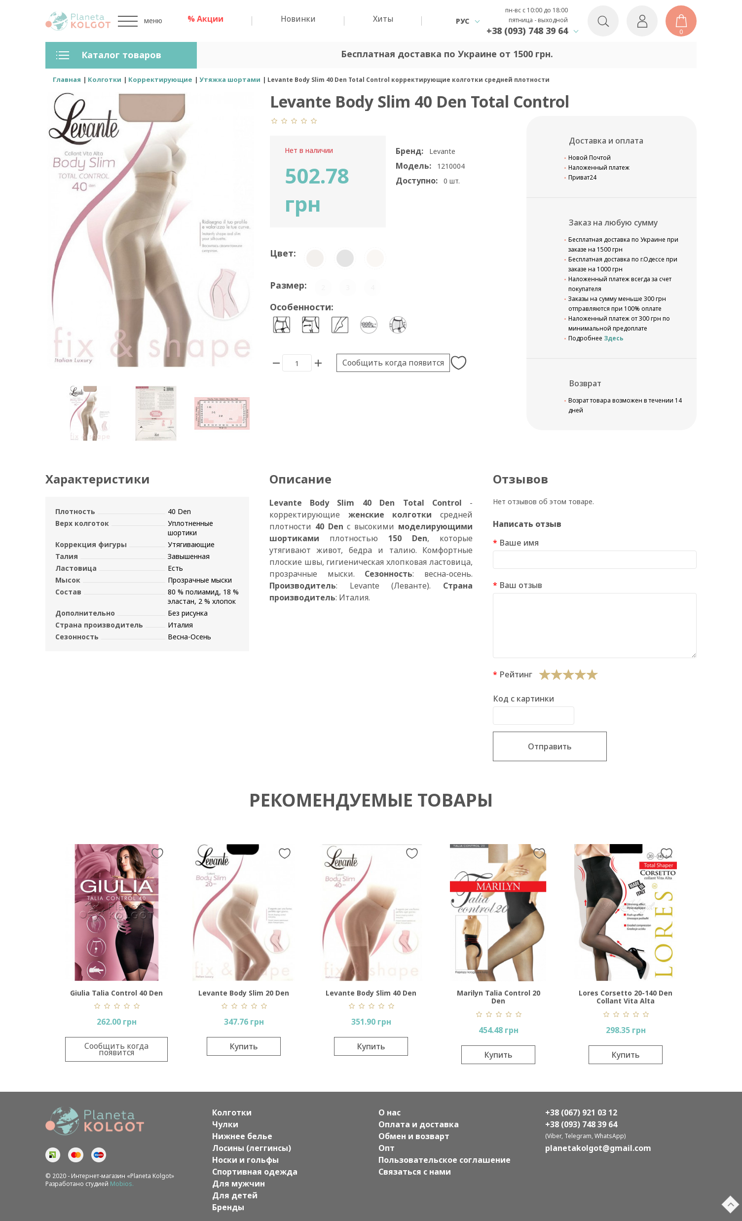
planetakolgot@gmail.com (598, 1148)
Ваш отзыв (520, 585)
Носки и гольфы (245, 1159)
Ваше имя (519, 542)
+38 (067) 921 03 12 (581, 1112)
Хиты (383, 18)
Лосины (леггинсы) (251, 1148)
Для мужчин (238, 1183)
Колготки (232, 1112)
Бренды (228, 1207)
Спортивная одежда (254, 1171)
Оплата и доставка (418, 1124)
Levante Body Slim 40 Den (371, 993)
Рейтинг (515, 674)
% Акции (205, 18)
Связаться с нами (414, 1171)
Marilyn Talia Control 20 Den (498, 997)
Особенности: (302, 307)
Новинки (298, 18)
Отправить (550, 746)
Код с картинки (523, 698)
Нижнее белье (242, 1136)
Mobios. (122, 1184)
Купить (243, 1046)
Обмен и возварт (413, 1136)
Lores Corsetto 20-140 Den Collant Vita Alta (625, 997)
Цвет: (283, 253)
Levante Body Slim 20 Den (243, 993)
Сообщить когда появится (393, 362)
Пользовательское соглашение (444, 1159)
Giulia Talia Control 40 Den (116, 993)
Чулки (225, 1124)
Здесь (614, 338)
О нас (389, 1112)
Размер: (288, 285)
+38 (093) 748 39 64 (527, 31)
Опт (386, 1148)
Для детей (235, 1195)
